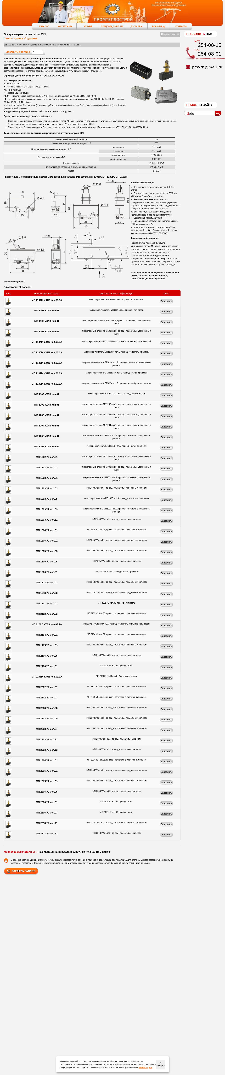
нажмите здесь (145, 1067)
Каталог (43, 26)
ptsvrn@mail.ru (207, 67)
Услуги (88, 26)
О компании (65, 26)
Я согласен (160, 1064)
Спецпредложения (112, 26)
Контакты (181, 26)
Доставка (136, 26)
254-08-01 (209, 54)
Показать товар (170, 34)
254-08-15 (209, 45)
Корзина (158, 26)
